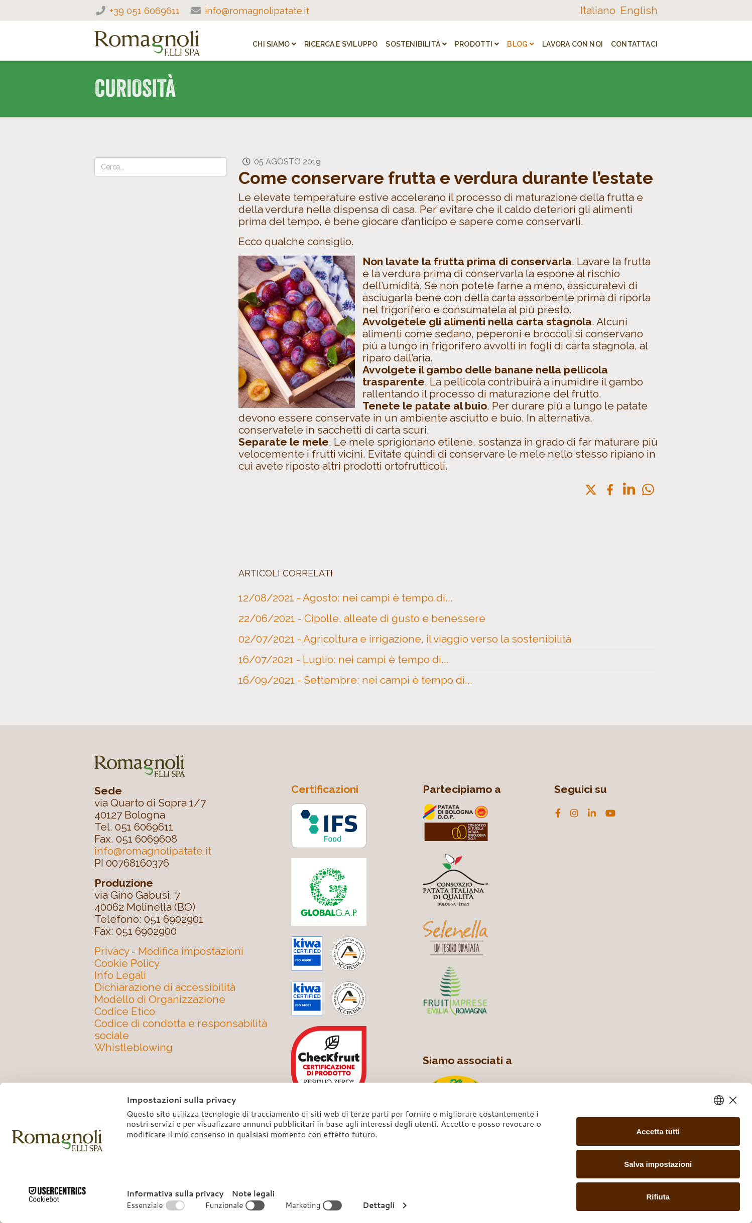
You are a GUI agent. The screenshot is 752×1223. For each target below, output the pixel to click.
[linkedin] (592, 813)
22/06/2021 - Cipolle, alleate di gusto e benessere (361, 618)
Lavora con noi (572, 44)
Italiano (597, 10)
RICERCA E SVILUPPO (341, 44)
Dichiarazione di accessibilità (164, 987)
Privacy (111, 951)
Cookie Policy (127, 963)
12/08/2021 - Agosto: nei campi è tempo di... (345, 597)
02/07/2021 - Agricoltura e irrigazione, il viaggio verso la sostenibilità (404, 639)
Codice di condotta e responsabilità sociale (180, 1029)
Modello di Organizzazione (159, 999)
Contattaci (634, 44)
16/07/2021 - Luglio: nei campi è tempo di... (343, 659)
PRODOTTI (474, 44)
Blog (517, 44)
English (639, 10)
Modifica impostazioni (190, 951)
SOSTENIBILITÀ (413, 44)
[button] (591, 490)
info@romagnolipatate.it (257, 10)
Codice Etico (124, 1011)
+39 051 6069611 (144, 10)
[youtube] (610, 813)
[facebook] (558, 813)
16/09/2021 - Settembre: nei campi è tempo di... (355, 680)
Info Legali (120, 975)
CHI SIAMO (271, 44)
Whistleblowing (133, 1047)
